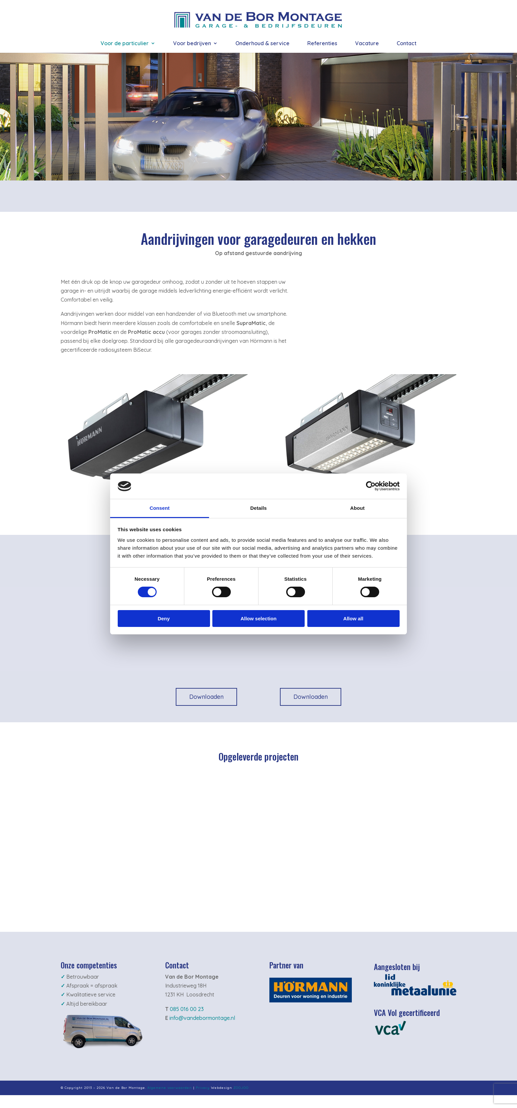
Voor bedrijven (192, 44)
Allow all (353, 618)
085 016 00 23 (187, 1009)
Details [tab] (258, 508)
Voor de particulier (125, 44)
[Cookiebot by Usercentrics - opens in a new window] (371, 486)
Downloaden (206, 697)
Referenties (322, 44)
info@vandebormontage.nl (202, 1018)
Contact (406, 44)
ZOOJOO (241, 1088)
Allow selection (258, 618)
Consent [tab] (160, 508)
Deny (164, 618)
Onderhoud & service (262, 44)
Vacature (367, 44)
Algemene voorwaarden (169, 1088)
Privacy (203, 1088)
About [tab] (357, 508)
